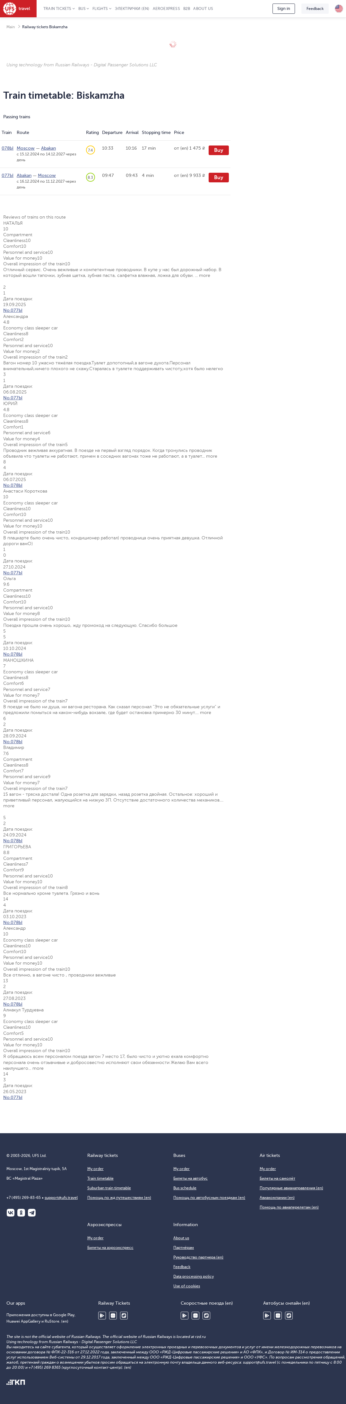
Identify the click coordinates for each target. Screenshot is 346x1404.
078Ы (7, 148)
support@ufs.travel (61, 1197)
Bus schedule (184, 1188)
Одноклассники (21, 1213)
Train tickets (57, 8)
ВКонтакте (10, 1213)
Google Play (102, 1315)
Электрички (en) (132, 8)
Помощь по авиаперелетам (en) (289, 1207)
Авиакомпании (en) (277, 1197)
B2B (186, 8)
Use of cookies (186, 1286)
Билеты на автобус (190, 1178)
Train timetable (100, 1178)
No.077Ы (12, 310)
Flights (100, 8)
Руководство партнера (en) (198, 1257)
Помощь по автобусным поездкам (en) (209, 1197)
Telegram (32, 1213)
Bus (82, 8)
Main (10, 27)
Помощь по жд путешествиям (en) (119, 1197)
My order (95, 1169)
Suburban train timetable (109, 1188)
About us (203, 8)
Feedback (315, 8)
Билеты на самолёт (277, 1178)
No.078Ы (12, 485)
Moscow (26, 148)
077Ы (7, 175)
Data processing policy (193, 1276)
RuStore (124, 1315)
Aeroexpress (166, 8)
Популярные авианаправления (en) (291, 1188)
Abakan (48, 148)
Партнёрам (183, 1247)
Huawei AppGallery (113, 1315)
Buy (218, 150)
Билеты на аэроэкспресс (110, 1247)
